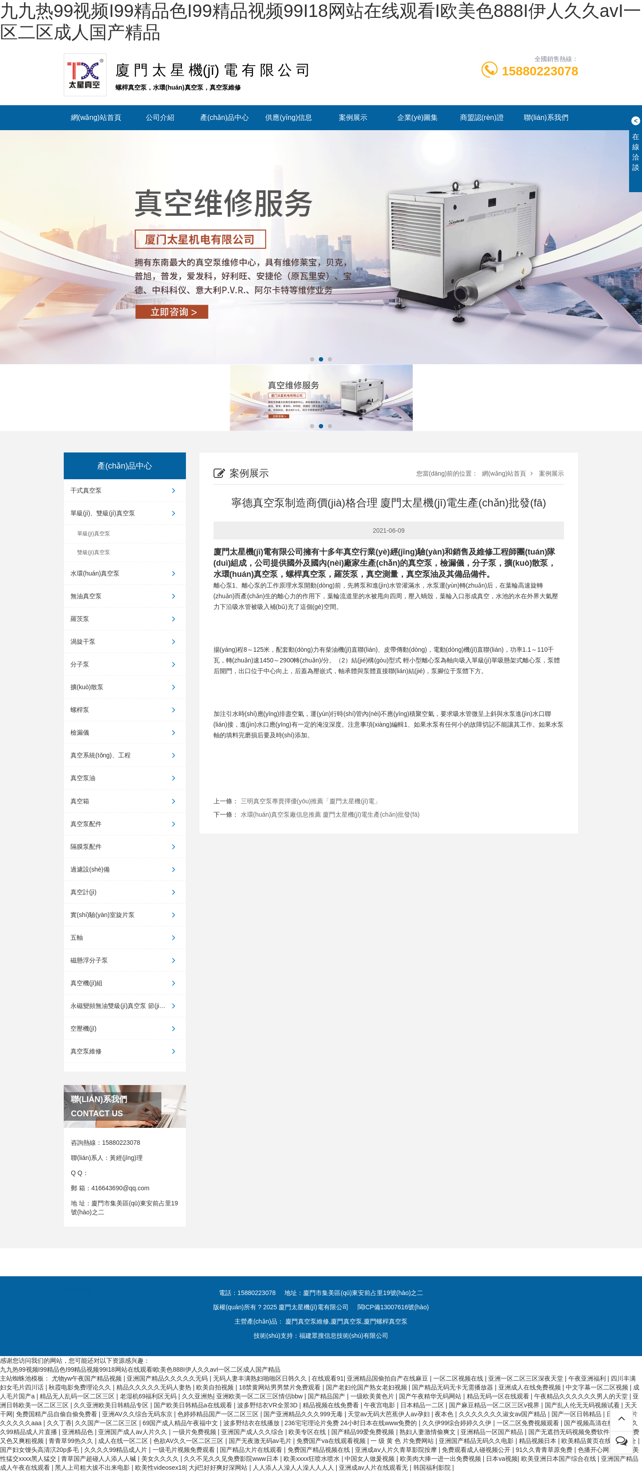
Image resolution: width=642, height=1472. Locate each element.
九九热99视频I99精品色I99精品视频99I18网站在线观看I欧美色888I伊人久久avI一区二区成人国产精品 (140, 1369)
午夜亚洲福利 (588, 1378)
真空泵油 (124, 777)
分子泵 (124, 664)
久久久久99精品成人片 (116, 1449)
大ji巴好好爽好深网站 (219, 1467)
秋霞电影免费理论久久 (81, 1387)
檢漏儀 (124, 732)
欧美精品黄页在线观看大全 (599, 1440)
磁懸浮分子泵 (124, 960)
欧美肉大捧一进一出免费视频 (441, 1458)
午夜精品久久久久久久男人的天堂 (582, 1396)
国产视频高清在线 (590, 1423)
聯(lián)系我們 (546, 117)
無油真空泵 (124, 596)
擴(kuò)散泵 (124, 687)
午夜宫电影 (380, 1405)
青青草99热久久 (72, 1440)
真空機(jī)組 (124, 983)
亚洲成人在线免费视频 (530, 1387)
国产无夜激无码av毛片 (261, 1440)
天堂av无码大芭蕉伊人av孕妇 (389, 1414)
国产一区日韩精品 (577, 1414)
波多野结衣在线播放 (252, 1423)
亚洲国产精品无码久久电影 (477, 1440)
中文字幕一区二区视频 (598, 1387)
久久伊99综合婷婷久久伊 (457, 1423)
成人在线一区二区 (124, 1440)
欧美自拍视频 (215, 1387)
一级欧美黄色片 (373, 1396)
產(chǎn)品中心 (224, 117)
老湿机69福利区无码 (149, 1396)
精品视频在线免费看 (332, 1405)
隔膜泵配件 (124, 846)
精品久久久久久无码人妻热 (154, 1387)
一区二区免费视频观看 (529, 1423)
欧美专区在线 (308, 1431)
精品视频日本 (538, 1440)
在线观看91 (328, 1378)
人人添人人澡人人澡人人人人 (294, 1467)
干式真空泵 (124, 490)
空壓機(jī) (124, 1028)
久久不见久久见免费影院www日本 (232, 1458)
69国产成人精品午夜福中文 (181, 1423)
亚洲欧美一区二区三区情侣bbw (260, 1396)
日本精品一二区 (423, 1405)
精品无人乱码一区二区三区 (78, 1396)
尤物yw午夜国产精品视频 (87, 1378)
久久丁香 (59, 1423)
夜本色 (445, 1414)
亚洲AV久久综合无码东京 (138, 1414)
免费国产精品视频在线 (320, 1449)
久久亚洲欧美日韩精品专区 (112, 1405)
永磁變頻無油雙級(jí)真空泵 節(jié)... (124, 1005)
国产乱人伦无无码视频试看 (583, 1405)
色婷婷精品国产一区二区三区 (218, 1414)
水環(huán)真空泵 (124, 573)
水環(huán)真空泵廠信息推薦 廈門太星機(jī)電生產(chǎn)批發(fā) (330, 814)
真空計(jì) (124, 892)
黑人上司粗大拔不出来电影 (93, 1467)
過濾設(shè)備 (124, 869)
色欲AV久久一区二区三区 (189, 1440)
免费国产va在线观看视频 (331, 1440)
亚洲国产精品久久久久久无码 (168, 1378)
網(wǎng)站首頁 (96, 117)
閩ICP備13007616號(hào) (393, 1307)
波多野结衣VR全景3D (268, 1405)
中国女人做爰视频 (370, 1458)
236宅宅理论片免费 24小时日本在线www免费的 (351, 1423)
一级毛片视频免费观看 (184, 1449)
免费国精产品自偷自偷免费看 (57, 1414)
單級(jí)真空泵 (93, 533)
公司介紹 (160, 117)
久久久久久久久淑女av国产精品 (503, 1414)
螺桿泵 (124, 709)
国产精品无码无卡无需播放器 (453, 1387)
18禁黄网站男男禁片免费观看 (280, 1387)
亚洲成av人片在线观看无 (374, 1467)
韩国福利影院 (433, 1467)
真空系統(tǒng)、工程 (124, 755)
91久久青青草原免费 (545, 1449)
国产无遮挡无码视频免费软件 (569, 1431)
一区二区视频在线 (459, 1378)
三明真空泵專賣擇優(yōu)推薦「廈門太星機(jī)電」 (311, 801)
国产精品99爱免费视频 (363, 1431)
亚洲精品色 (78, 1431)
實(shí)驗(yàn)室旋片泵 (124, 914)
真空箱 (124, 801)
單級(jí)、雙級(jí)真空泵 (124, 513)
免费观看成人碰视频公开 (477, 1449)
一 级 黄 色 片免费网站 (402, 1440)
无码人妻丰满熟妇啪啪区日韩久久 (261, 1378)
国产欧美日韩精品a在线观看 (194, 1405)
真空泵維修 (124, 1051)
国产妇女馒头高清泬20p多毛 (40, 1449)
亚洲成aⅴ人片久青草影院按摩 (397, 1449)
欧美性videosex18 (160, 1467)
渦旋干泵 (124, 641)
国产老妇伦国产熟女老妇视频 (367, 1387)
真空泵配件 (124, 823)
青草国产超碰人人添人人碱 (99, 1458)
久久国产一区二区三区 (107, 1423)
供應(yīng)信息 (288, 117)
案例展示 (353, 117)
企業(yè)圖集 (417, 117)
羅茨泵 (124, 618)
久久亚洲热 (197, 1396)
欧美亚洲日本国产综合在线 (559, 1458)
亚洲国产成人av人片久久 (133, 1431)
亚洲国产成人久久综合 (253, 1431)
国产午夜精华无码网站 (431, 1396)
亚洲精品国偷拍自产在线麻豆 (388, 1378)
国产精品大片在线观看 (252, 1449)
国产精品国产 (327, 1396)
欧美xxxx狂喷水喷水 (313, 1458)
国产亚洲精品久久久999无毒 (303, 1414)
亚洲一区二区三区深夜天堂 (526, 1378)
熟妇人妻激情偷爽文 (428, 1431)
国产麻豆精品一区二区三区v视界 (495, 1405)
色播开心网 (594, 1449)
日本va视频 (502, 1458)
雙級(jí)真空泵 (93, 552)
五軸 (124, 937)
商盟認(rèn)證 (482, 117)
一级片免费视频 (195, 1431)
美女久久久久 (161, 1458)
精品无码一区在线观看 (499, 1396)
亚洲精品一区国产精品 (493, 1431)
